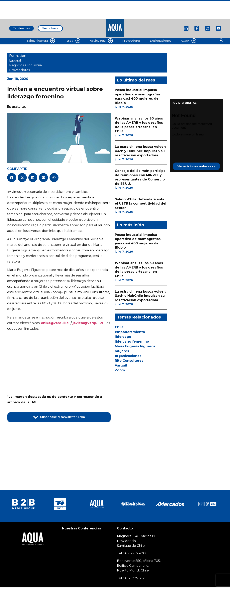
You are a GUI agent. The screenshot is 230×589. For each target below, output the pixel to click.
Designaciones (160, 40)
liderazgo (123, 337)
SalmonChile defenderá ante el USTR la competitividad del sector (140, 203)
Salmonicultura (41, 41)
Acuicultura (101, 41)
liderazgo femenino (132, 341)
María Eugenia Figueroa (135, 346)
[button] (11, 177)
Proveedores (131, 40)
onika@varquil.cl (55, 323)
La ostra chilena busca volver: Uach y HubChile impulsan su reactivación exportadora (140, 151)
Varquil (121, 365)
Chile (119, 327)
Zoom (120, 370)
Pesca (72, 41)
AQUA (188, 41)
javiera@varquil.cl (88, 323)
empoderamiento (130, 332)
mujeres (122, 351)
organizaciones (128, 356)
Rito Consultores (129, 361)
